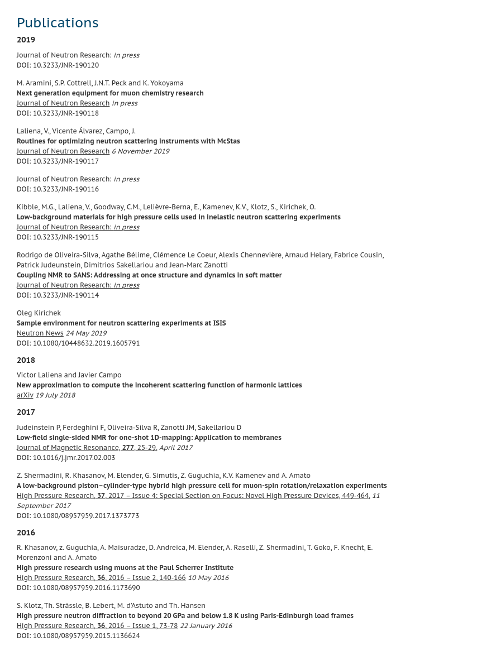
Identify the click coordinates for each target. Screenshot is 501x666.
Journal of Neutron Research (63, 103)
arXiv (25, 395)
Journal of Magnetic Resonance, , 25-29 (86, 447)
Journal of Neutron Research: (78, 227)
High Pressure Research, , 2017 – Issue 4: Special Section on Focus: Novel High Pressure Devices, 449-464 (193, 495)
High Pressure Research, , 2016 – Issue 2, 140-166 (101, 577)
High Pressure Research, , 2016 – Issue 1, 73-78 (97, 625)
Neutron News (40, 333)
